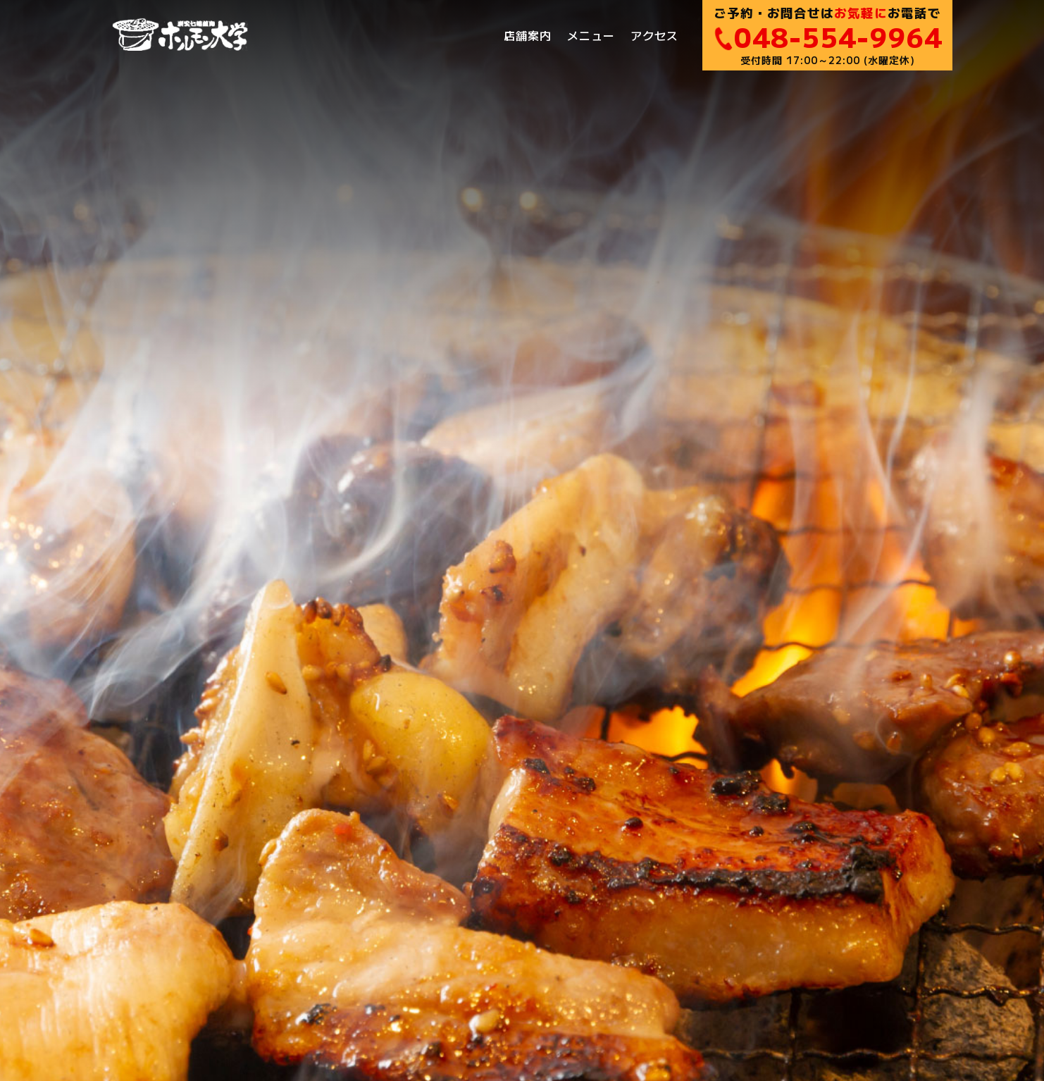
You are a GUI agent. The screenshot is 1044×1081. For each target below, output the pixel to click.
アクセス (654, 35)
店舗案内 (528, 35)
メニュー (591, 35)
